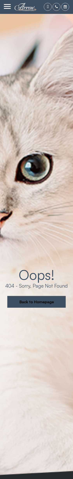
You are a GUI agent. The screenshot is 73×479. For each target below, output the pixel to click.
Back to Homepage (36, 301)
